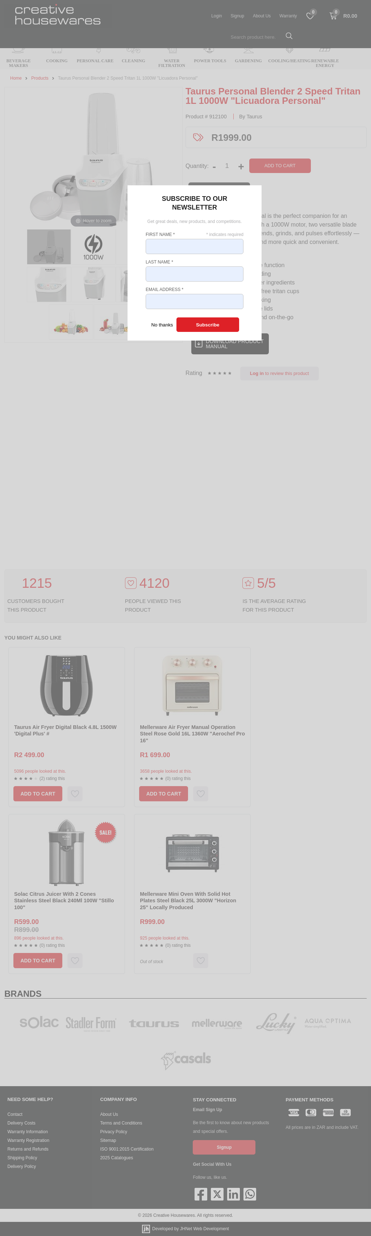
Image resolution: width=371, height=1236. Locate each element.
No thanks (162, 325)
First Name (160, 234)
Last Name (159, 262)
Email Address (164, 289)
